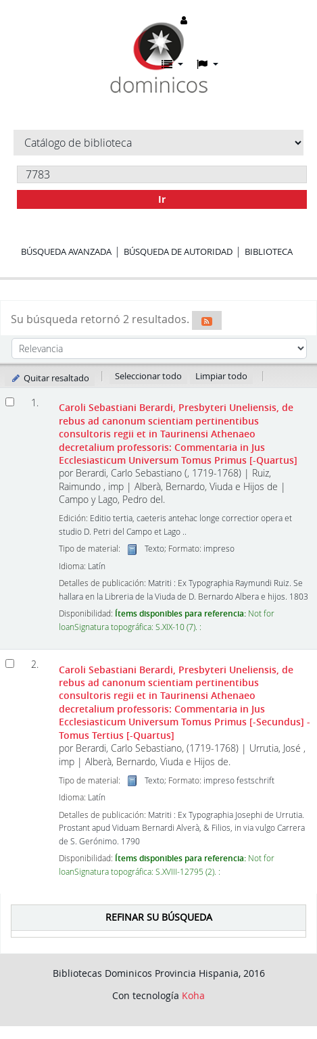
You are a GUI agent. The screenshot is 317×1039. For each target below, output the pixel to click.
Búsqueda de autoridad (178, 251)
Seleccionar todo (148, 376)
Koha (193, 995)
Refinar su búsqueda (158, 917)
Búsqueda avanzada (66, 251)
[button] (172, 64)
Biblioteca (269, 251)
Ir (162, 199)
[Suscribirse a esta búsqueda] (207, 320)
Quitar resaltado (49, 378)
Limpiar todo (221, 376)
